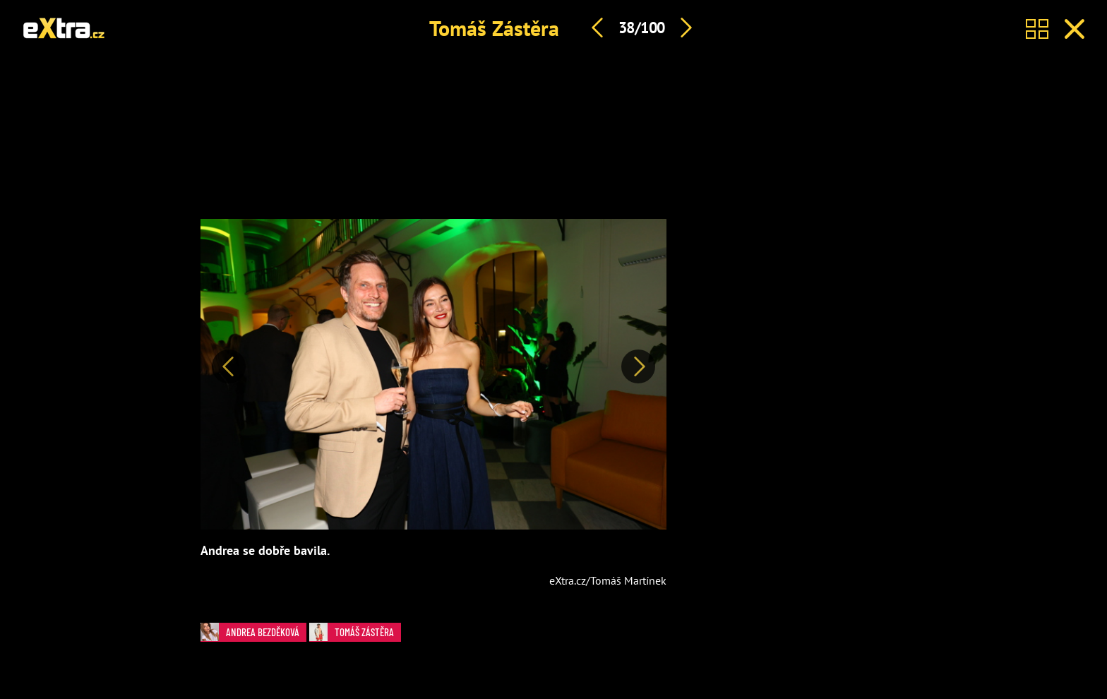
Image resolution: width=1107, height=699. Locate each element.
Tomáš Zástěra (494, 28)
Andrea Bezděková (250, 632)
